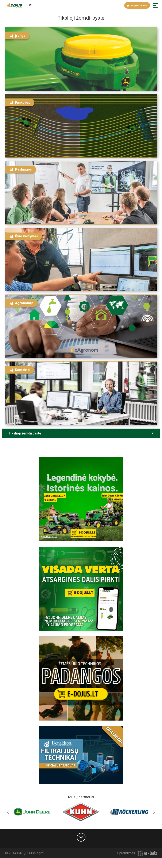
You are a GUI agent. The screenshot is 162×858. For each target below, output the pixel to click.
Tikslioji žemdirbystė (24, 433)
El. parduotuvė (137, 5)
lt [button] (30, 5)
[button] (155, 5)
